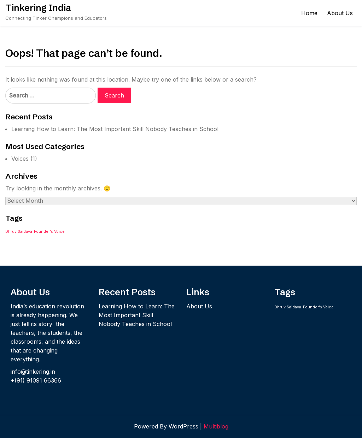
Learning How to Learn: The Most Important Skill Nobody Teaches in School (114, 128)
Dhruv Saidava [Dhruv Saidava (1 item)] (18, 231)
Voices (20, 158)
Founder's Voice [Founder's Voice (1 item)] (49, 231)
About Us (340, 13)
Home (309, 13)
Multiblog (216, 426)
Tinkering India (38, 7)
